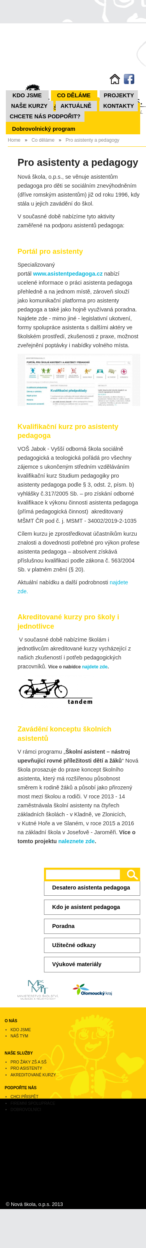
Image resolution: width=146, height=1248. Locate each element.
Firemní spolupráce (33, 1103)
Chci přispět (25, 1097)
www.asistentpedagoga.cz (68, 274)
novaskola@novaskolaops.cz (30, 1164)
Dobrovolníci (26, 1109)
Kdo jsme (27, 95)
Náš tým (19, 1036)
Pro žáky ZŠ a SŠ (29, 1062)
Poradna (63, 926)
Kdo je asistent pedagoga (86, 907)
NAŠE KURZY (29, 106)
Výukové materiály (76, 964)
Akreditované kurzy (33, 1075)
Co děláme (73, 95)
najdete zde (94, 667)
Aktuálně (76, 106)
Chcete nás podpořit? (45, 116)
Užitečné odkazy (74, 945)
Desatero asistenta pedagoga (91, 887)
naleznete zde (76, 841)
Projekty (119, 95)
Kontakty (118, 106)
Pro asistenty (26, 1068)
